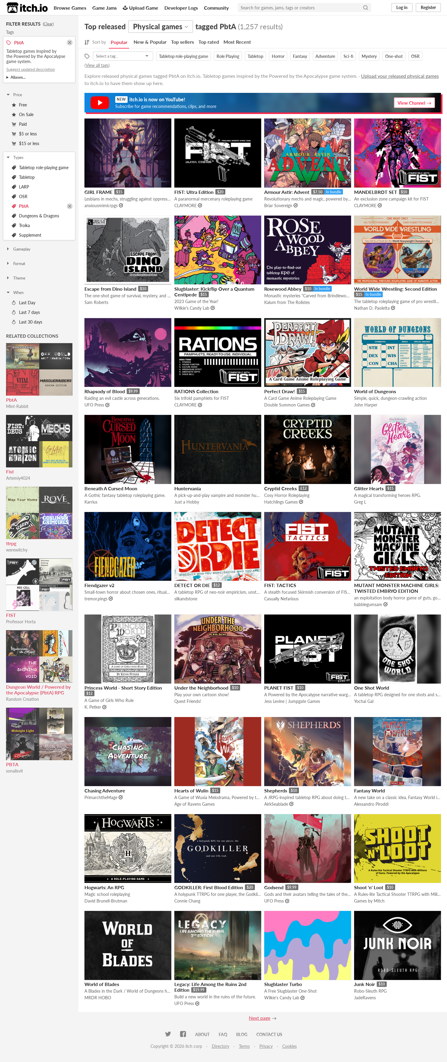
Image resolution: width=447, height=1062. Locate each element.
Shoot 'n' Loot (368, 887)
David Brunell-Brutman (105, 900)
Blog (241, 1034)
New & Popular (150, 42)
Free (19, 104)
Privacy (266, 1046)
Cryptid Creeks (280, 488)
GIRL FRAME (98, 192)
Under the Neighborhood (201, 688)
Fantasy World (369, 790)
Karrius (90, 501)
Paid (19, 124)
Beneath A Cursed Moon (110, 488)
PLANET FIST (278, 688)
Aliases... (18, 77)
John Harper (365, 404)
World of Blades (101, 984)
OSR (19, 196)
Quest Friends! (187, 701)
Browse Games (70, 8)
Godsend (274, 887)
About (202, 1034)
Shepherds (275, 790)
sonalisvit (14, 770)
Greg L (360, 501)
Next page (259, 1018)
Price (14, 94)
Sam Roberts (96, 302)
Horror (278, 56)
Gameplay (18, 249)
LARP (20, 186)
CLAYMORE (185, 205)
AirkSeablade (276, 804)
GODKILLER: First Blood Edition (208, 887)
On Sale (22, 114)
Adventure (325, 56)
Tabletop (23, 177)
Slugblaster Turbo (283, 984)
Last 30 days (27, 321)
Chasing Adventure (104, 790)
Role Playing (228, 56)
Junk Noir (364, 984)
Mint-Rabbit (17, 406)
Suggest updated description (30, 69)
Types (15, 157)
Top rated (208, 42)
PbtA (20, 206)
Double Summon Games (287, 404)
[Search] (365, 7)
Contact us (269, 1034)
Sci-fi (348, 56)
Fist (10, 471)
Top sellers (182, 42)
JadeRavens (365, 997)
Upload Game (140, 8)
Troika (21, 225)
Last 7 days (26, 312)
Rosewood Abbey (282, 289)
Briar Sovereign (278, 205)
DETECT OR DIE (192, 585)
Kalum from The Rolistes (287, 302)
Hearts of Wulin (191, 790)
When (15, 292)
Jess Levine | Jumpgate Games (292, 701)
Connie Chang (187, 900)
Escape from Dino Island (110, 289)
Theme (15, 278)
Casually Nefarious (281, 598)
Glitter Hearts (369, 488)
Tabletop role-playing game (40, 167)
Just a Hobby (186, 501)
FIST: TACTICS (280, 585)
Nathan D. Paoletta (372, 308)
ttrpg (11, 543)
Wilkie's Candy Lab (191, 308)
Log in (401, 7)
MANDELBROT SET (375, 192)
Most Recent (237, 42)
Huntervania (187, 488)
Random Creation (22, 699)
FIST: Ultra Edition (194, 192)
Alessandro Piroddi (371, 804)
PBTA (12, 764)
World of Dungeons (375, 391)
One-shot (394, 56)
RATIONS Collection (196, 391)
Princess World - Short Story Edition (123, 688)
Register (428, 7)
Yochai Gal (363, 701)
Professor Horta (21, 621)
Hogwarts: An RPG (104, 887)
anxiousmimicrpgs (101, 205)
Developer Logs (181, 8)
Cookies (289, 1046)
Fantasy (300, 56)
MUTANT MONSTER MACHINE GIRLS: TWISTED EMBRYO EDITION (396, 588)
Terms (244, 1046)
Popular (119, 42)
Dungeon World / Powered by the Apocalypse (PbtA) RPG (38, 689)
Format (15, 263)
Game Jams (104, 8)
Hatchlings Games (281, 501)
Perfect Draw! (279, 391)
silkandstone (185, 598)
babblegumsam (368, 604)
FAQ (223, 1034)
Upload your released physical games (400, 76)
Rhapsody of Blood (104, 391)
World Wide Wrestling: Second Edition (395, 289)
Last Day (23, 302)
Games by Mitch (369, 900)
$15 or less (25, 143)
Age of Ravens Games (194, 804)
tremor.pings (95, 598)
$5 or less (24, 133)
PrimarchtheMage (100, 797)
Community (216, 8)
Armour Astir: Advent (286, 192)
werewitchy (16, 549)
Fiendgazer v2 (99, 585)
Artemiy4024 (18, 478)
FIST (11, 615)
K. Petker (92, 707)
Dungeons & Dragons (35, 215)
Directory (220, 1046)
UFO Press (94, 404)
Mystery (369, 56)
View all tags (97, 65)
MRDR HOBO (97, 997)
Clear (48, 23)
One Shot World (371, 688)
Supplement (26, 235)
